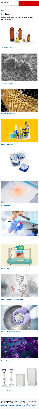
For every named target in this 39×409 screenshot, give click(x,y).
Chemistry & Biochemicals (8, 113)
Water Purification (6, 391)
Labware (3, 238)
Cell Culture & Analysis (7, 83)
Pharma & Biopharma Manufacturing (11, 331)
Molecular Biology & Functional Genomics (12, 299)
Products (6, 10)
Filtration (3, 175)
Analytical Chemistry (6, 47)
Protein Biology (5, 360)
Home (2, 10)
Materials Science (6, 268)
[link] (4, 405)
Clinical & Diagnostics (7, 144)
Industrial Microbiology (7, 205)
